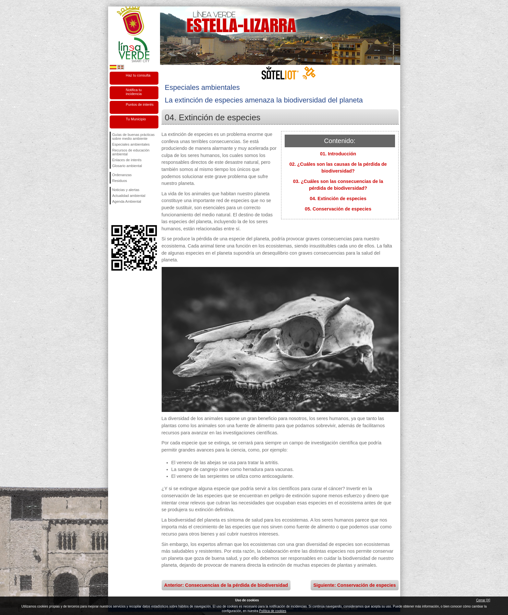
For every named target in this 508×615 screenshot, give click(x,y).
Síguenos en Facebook (114, 215)
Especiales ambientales (131, 144)
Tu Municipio (136, 119)
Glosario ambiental (127, 166)
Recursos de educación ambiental (131, 152)
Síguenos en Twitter (124, 215)
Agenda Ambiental (126, 201)
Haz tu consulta (138, 75)
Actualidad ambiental (128, 196)
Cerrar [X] (483, 600)
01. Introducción (338, 153)
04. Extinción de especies (338, 198)
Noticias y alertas (126, 190)
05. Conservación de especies (338, 208)
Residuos (119, 181)
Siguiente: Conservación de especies (354, 585)
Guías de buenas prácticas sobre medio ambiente (133, 136)
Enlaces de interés (127, 160)
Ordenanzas (122, 175)
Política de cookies (272, 611)
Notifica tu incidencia (134, 92)
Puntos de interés (140, 104)
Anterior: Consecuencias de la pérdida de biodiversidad (226, 585)
